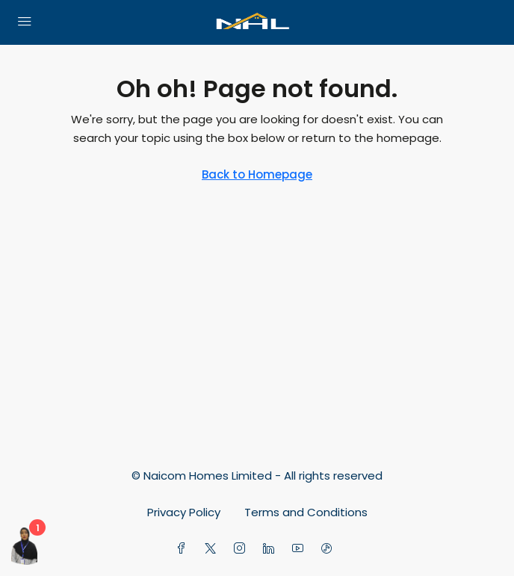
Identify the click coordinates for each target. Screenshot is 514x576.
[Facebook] (184, 549)
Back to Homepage (257, 174)
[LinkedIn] (271, 549)
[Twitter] (213, 549)
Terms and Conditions (306, 512)
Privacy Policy (183, 512)
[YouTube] (300, 549)
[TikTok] (329, 549)
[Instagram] (242, 549)
